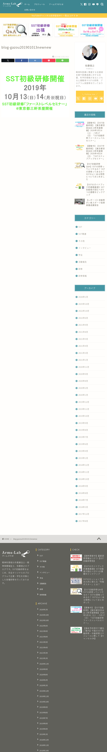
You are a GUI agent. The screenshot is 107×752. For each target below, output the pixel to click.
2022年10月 (83, 311)
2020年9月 (83, 374)
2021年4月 (83, 346)
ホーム (27, 4)
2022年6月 (83, 318)
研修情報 (82, 276)
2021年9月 (83, 325)
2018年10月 (83, 479)
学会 (80, 255)
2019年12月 (83, 402)
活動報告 (82, 262)
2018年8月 (83, 493)
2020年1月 (83, 395)
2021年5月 (83, 339)
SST (80, 227)
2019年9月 (83, 423)
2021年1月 (83, 360)
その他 (81, 241)
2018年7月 (83, 500)
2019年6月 (83, 444)
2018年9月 (83, 486)
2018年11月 (83, 472)
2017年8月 (83, 521)
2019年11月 (83, 409)
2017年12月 (83, 514)
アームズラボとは (56, 4)
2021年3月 (83, 353)
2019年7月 (83, 437)
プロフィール (39, 4)
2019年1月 (83, 458)
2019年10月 (83, 416)
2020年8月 (83, 381)
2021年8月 (83, 332)
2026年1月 (83, 297)
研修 (80, 269)
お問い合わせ (29, 10)
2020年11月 (83, 367)
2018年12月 (83, 465)
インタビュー (84, 248)
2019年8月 (83, 430)
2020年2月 (83, 388)
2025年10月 (83, 304)
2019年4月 (83, 451)
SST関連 (82, 234)
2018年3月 (83, 507)
